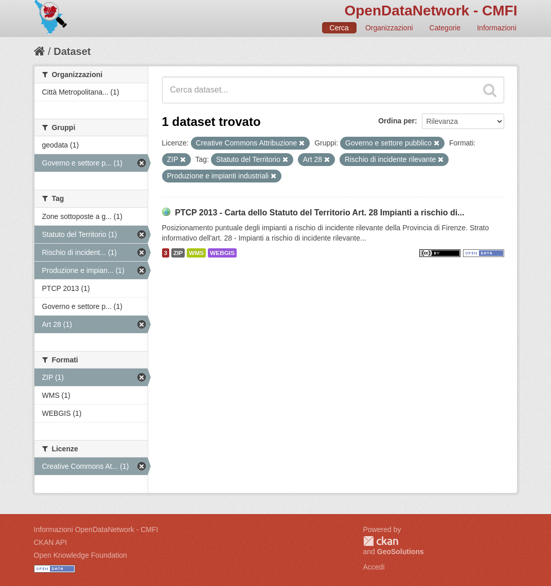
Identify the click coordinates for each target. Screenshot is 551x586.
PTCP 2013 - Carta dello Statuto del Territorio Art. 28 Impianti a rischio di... (320, 212)
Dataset (72, 51)
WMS (196, 253)
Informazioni (496, 28)
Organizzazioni (389, 28)
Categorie (445, 28)
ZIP (178, 253)
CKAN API (50, 542)
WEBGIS (222, 253)
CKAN (380, 541)
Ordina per (396, 121)
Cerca (339, 28)
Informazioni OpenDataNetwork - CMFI (96, 529)
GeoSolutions (400, 551)
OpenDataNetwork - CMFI (430, 11)
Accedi (374, 567)
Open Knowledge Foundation (80, 555)
